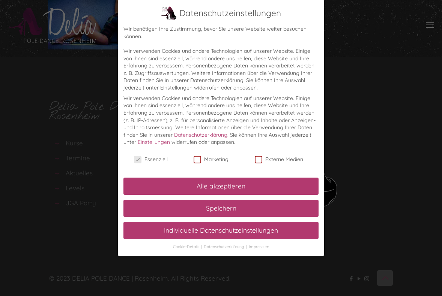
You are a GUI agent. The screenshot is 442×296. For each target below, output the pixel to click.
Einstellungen (154, 142)
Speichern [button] (221, 208)
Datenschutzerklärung (200, 135)
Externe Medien (279, 159)
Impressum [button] (259, 246)
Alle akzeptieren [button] (221, 186)
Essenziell (151, 159)
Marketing (211, 159)
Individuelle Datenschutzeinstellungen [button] (221, 230)
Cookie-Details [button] (186, 246)
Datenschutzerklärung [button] (224, 246)
